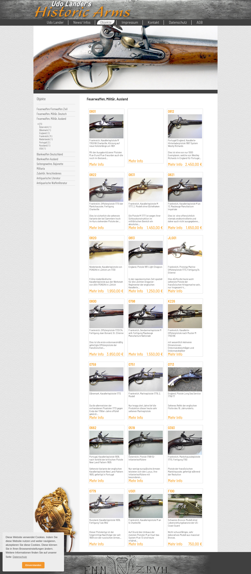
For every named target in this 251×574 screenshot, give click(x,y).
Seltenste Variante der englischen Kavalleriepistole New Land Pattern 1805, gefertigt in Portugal (106, 471)
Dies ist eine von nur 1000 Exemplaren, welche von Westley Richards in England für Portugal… (184, 155)
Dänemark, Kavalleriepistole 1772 (105, 393)
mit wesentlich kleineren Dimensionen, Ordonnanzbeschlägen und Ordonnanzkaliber (181, 346)
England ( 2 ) (44, 133)
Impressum (130, 22)
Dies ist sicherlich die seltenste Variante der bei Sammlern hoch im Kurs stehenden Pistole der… (105, 218)
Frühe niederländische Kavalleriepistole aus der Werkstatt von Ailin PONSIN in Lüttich (106, 282)
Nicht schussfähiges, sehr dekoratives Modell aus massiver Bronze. (184, 535)
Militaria (41, 168)
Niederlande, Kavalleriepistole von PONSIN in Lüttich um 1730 (105, 268)
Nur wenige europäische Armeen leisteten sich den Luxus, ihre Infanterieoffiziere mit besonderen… (144, 473)
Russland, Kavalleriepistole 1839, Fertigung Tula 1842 (104, 521)
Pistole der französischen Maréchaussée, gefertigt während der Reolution (184, 471)
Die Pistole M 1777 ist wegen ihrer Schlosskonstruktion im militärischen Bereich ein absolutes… (145, 220)
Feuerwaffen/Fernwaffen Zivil (52, 109)
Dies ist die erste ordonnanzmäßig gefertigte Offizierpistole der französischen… (106, 345)
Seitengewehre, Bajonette (50, 164)
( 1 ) (40, 123)
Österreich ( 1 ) (45, 126)
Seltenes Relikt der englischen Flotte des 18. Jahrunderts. (182, 407)
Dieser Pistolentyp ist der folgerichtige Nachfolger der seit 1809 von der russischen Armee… (105, 535)
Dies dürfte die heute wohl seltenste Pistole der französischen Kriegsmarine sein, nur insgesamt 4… (184, 283)
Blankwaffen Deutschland (50, 154)
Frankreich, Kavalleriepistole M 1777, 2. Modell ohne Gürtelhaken (144, 205)
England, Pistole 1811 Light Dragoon (145, 266)
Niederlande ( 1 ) (46, 139)
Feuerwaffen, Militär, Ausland (51, 118)
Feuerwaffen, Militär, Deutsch (52, 114)
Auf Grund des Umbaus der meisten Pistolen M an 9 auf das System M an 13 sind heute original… (144, 536)
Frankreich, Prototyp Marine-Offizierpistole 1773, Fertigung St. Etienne (184, 269)
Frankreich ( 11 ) (45, 136)
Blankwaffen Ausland (47, 159)
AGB (200, 22)
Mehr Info (96, 164)
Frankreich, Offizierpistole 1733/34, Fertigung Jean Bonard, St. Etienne (106, 331)
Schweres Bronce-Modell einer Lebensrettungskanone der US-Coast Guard (183, 523)
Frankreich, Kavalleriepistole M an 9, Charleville (145, 521)
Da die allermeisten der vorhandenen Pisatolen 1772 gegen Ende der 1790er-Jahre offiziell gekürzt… (106, 409)
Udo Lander (55, 22)
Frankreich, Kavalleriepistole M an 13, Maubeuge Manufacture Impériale (184, 206)
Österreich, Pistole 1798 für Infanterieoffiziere (141, 458)
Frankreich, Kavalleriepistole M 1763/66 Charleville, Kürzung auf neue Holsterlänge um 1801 (104, 143)
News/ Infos (81, 22)
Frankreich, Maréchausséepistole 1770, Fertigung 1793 (184, 458)
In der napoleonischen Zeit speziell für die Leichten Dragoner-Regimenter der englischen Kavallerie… (145, 283)
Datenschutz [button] (20, 557)
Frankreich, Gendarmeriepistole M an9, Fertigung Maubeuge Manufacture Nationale (145, 333)
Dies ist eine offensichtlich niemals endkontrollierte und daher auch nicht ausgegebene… (183, 218)
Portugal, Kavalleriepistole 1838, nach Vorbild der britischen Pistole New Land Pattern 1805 (106, 459)
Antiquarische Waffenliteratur (52, 183)
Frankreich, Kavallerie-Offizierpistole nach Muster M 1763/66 (182, 333)
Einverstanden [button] (33, 565)
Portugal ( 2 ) (44, 142)
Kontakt (153, 22)
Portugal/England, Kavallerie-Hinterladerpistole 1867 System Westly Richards (183, 143)
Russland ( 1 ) (44, 145)
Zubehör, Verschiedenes (49, 173)
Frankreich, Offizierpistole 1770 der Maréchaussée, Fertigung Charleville (106, 206)
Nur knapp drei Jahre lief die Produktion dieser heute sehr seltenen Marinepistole (143, 408)
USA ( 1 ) (42, 148)
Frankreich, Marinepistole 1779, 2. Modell (145, 395)
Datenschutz (178, 22)
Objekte (105, 22)
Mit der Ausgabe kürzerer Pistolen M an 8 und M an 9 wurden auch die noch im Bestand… (106, 155)
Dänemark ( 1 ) (45, 129)
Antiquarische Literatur (48, 178)
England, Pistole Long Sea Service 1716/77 (184, 395)
